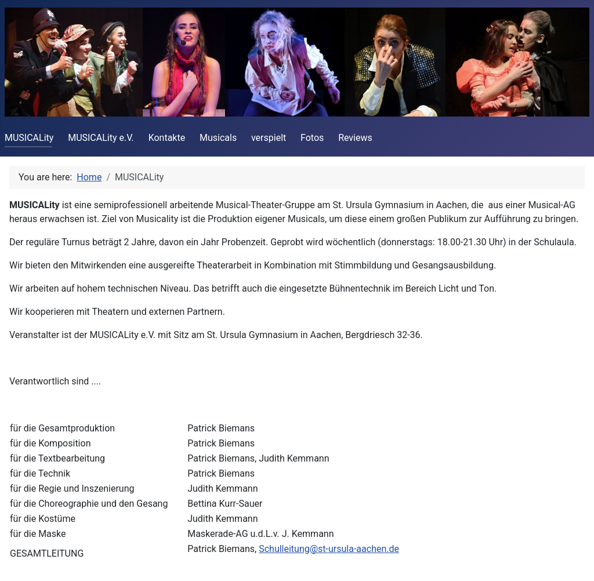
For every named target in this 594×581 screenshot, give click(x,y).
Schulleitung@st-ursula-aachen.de (329, 548)
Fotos (312, 137)
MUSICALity (29, 137)
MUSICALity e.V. (101, 137)
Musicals (218, 137)
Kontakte (167, 137)
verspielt (268, 137)
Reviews (355, 137)
